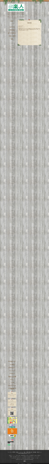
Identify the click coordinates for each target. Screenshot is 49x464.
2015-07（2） (12, 304)
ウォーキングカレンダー (12, 370)
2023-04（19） (12, 123)
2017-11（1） (12, 245)
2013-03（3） (12, 356)
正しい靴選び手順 (12, 364)
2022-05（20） (12, 148)
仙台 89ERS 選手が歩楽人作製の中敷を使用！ (12, 388)
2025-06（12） (12, 64)
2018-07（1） (12, 227)
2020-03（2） (12, 198)
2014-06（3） (12, 327)
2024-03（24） (12, 98)
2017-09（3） (12, 250)
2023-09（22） (12, 112)
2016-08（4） (12, 279)
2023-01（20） (12, 130)
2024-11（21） (12, 80)
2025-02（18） (12, 73)
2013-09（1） (12, 345)
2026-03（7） (12, 44)
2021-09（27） (12, 166)
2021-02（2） (12, 182)
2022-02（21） (12, 155)
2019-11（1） (12, 200)
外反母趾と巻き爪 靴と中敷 (12, 385)
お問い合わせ (12, 379)
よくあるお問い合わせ (12, 373)
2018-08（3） (12, 225)
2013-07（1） (12, 347)
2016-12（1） (12, 270)
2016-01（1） (12, 295)
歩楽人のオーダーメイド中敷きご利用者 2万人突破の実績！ (12, 376)
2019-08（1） (12, 207)
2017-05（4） (12, 259)
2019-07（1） (12, 209)
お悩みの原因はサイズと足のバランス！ (12, 361)
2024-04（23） (12, 96)
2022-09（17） (12, 139)
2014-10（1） (12, 320)
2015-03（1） (12, 313)
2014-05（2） (12, 329)
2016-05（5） (12, 286)
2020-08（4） (12, 191)
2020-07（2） (12, 193)
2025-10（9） (12, 55)
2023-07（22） (12, 116)
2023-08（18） (12, 114)
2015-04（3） (12, 311)
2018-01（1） (12, 241)
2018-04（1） (12, 234)
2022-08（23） (12, 141)
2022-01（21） (12, 157)
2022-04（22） (12, 150)
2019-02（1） (12, 216)
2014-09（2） (12, 322)
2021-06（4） (12, 173)
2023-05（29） (12, 121)
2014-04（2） (12, 331)
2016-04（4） (12, 288)
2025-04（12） (12, 69)
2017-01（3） (12, 268)
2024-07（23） (12, 89)
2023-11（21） (12, 107)
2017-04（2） (12, 261)
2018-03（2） (12, 236)
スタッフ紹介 (12, 382)
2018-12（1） (12, 218)
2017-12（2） (12, 243)
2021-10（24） (12, 164)
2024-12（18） (12, 78)
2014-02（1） (12, 336)
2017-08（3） (12, 252)
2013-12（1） (12, 338)
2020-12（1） (12, 184)
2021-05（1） (12, 175)
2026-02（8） (12, 46)
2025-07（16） (12, 62)
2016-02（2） (12, 293)
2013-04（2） (12, 354)
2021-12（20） (12, 159)
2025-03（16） (12, 71)
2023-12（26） (12, 105)
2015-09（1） (12, 302)
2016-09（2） (12, 277)
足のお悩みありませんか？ (12, 367)
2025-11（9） (12, 53)
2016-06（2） (12, 284)
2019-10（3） (12, 202)
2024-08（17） (12, 87)
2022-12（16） (12, 132)
